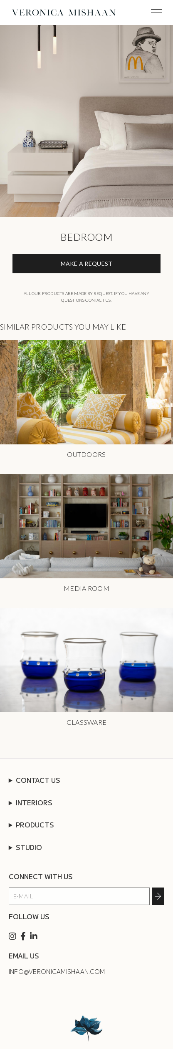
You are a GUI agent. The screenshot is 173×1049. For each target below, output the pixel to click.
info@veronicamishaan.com (57, 971)
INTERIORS (34, 802)
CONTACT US (38, 780)
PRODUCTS (35, 824)
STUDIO (29, 847)
